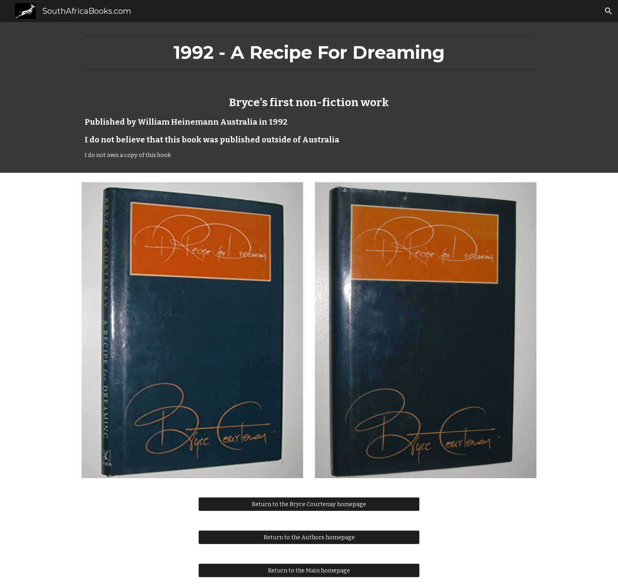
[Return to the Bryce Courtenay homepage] (309, 504)
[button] (608, 11)
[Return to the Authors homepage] (309, 537)
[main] (309, 52)
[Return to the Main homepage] (309, 570)
